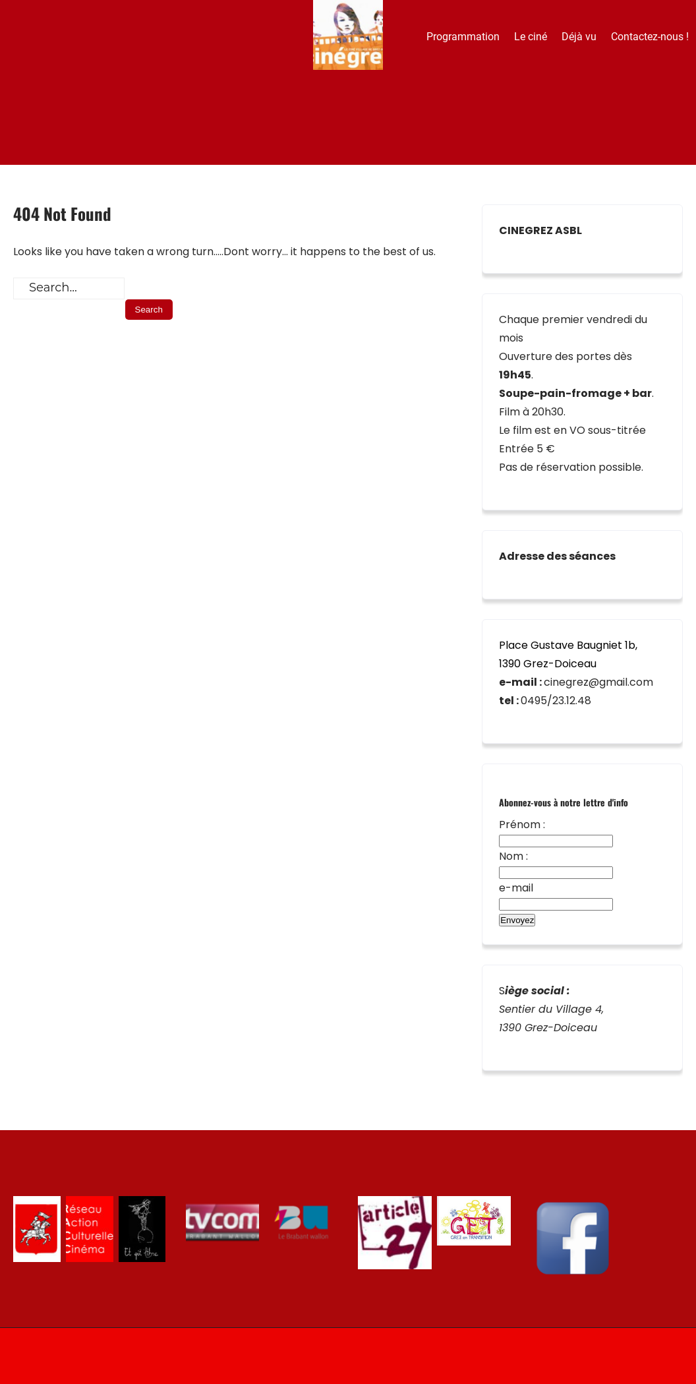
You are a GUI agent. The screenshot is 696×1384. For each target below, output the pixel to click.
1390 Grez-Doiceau (547, 663)
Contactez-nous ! (650, 36)
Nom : (513, 856)
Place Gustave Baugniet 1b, (568, 645)
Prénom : (522, 824)
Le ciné (530, 36)
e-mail (516, 887)
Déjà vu (579, 36)
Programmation (463, 36)
